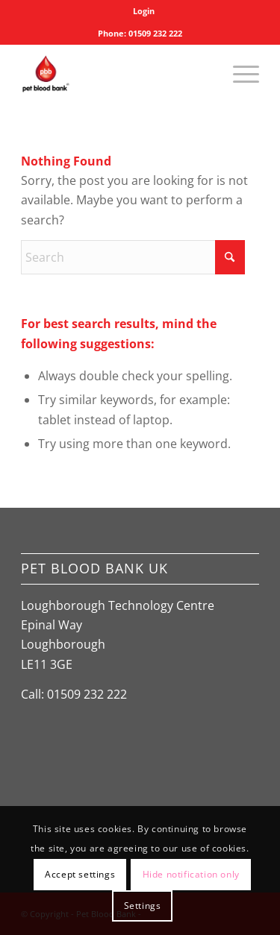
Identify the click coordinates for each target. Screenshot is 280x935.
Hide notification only (191, 874)
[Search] (133, 257)
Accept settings (80, 874)
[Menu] (238, 74)
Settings (142, 905)
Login (144, 10)
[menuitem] (143, 11)
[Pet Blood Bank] (116, 74)
